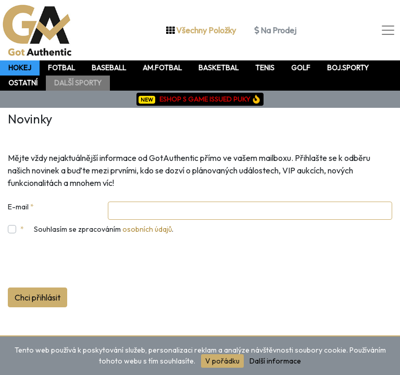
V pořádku (222, 361)
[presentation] (87, 263)
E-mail (21, 206)
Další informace (275, 361)
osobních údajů (147, 229)
